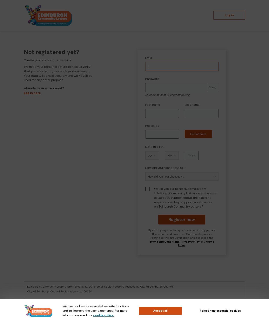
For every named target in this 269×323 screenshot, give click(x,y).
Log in (229, 15)
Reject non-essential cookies (220, 310)
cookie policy (103, 315)
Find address (198, 134)
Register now (182, 219)
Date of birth (154, 147)
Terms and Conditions (164, 241)
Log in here (32, 93)
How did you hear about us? (165, 168)
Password (152, 79)
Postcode (152, 126)
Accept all (160, 310)
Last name (192, 105)
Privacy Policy (190, 241)
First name (152, 105)
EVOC (89, 286)
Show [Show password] (212, 87)
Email (148, 58)
